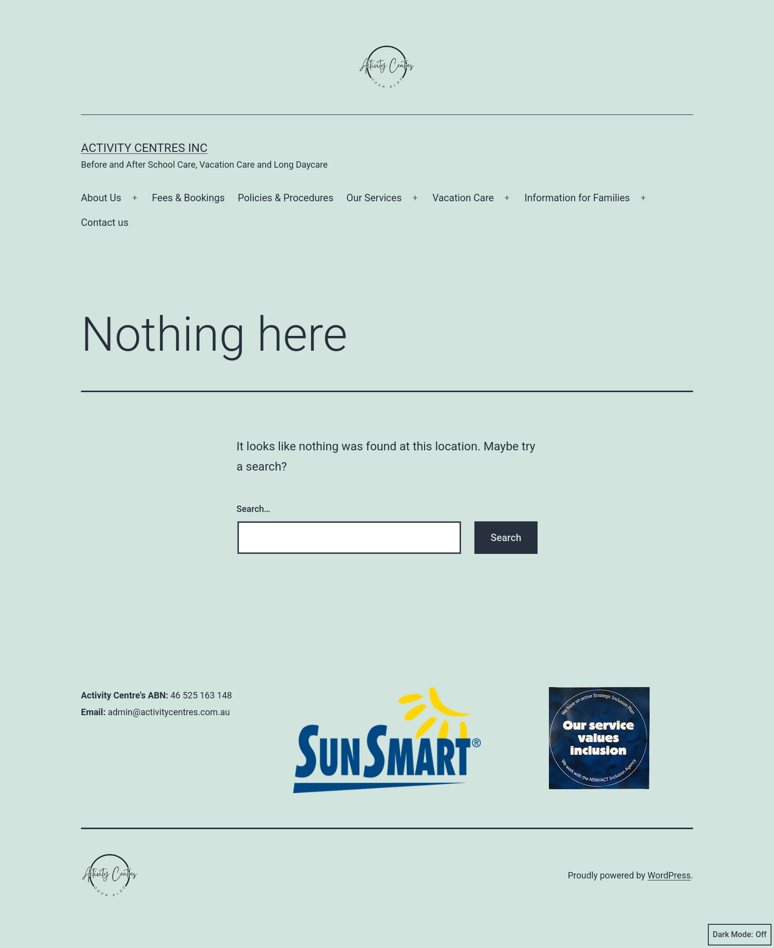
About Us (101, 198)
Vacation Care (463, 198)
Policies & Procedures (286, 198)
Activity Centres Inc (144, 148)
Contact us (104, 222)
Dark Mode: (740, 935)
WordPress (669, 875)
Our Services (374, 198)
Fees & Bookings (188, 198)
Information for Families (577, 198)
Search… (253, 509)
